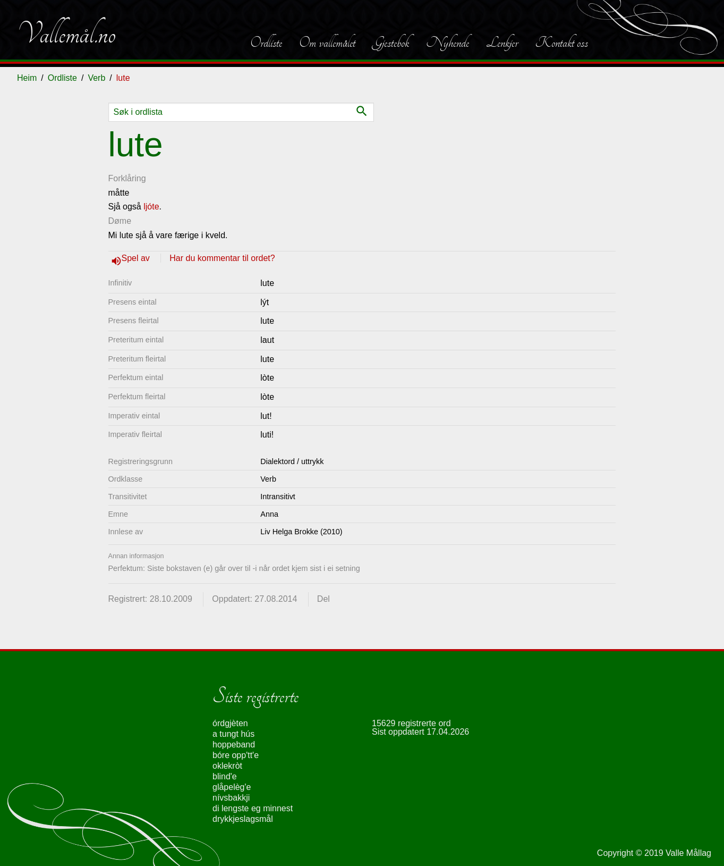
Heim (27, 77)
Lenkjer (502, 42)
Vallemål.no (66, 34)
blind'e (224, 776)
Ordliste (266, 42)
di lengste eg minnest (252, 808)
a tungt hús (233, 733)
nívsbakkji (231, 797)
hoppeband (233, 744)
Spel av (137, 258)
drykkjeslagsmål (242, 818)
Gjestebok (390, 42)
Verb (96, 77)
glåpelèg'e (231, 787)
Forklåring (127, 178)
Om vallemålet (327, 42)
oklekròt (227, 765)
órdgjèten (230, 723)
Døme (120, 220)
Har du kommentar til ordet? (222, 258)
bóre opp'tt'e (235, 755)
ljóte (151, 206)
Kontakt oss (561, 42)
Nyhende (447, 42)
